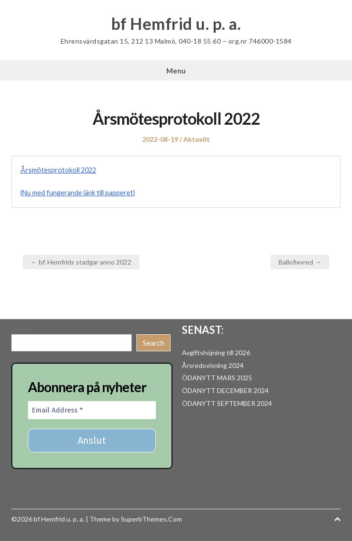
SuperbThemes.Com (151, 519)
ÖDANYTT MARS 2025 (217, 378)
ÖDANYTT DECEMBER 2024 (225, 390)
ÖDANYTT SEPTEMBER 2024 (227, 403)
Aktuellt (196, 139)
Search (22, 329)
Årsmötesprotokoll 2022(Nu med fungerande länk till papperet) (77, 181)
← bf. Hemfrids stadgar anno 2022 (81, 262)
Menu (176, 70)
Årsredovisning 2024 (213, 365)
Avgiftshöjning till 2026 (216, 352)
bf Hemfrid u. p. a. (176, 23)
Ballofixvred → (300, 262)
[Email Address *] (92, 410)
